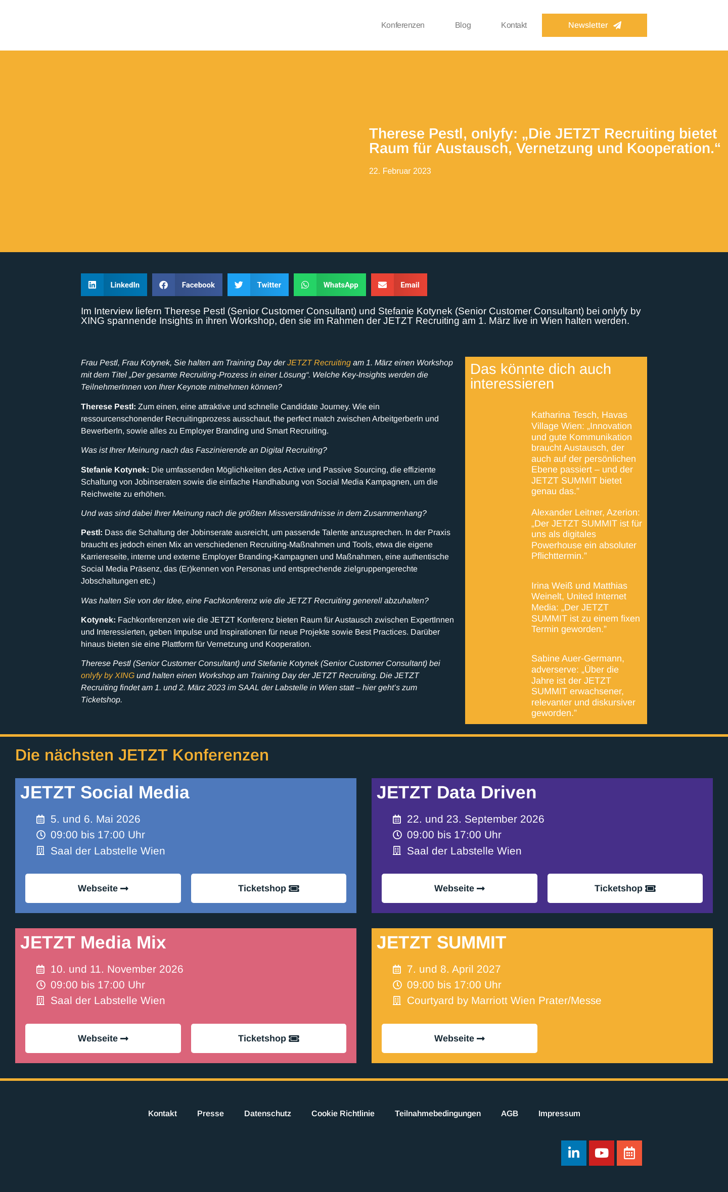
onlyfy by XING (107, 675)
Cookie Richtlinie (343, 1113)
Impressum (559, 1113)
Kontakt (514, 25)
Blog (463, 25)
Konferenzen (403, 25)
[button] (114, 284)
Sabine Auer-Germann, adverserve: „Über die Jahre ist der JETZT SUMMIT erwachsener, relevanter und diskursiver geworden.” (583, 685)
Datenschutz (267, 1113)
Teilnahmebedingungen (438, 1113)
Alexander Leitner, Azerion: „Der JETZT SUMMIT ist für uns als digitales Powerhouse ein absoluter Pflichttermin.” (586, 534)
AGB (509, 1113)
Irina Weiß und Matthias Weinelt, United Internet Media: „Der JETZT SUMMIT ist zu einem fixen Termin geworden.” (585, 607)
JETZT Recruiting (319, 362)
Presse (210, 1113)
